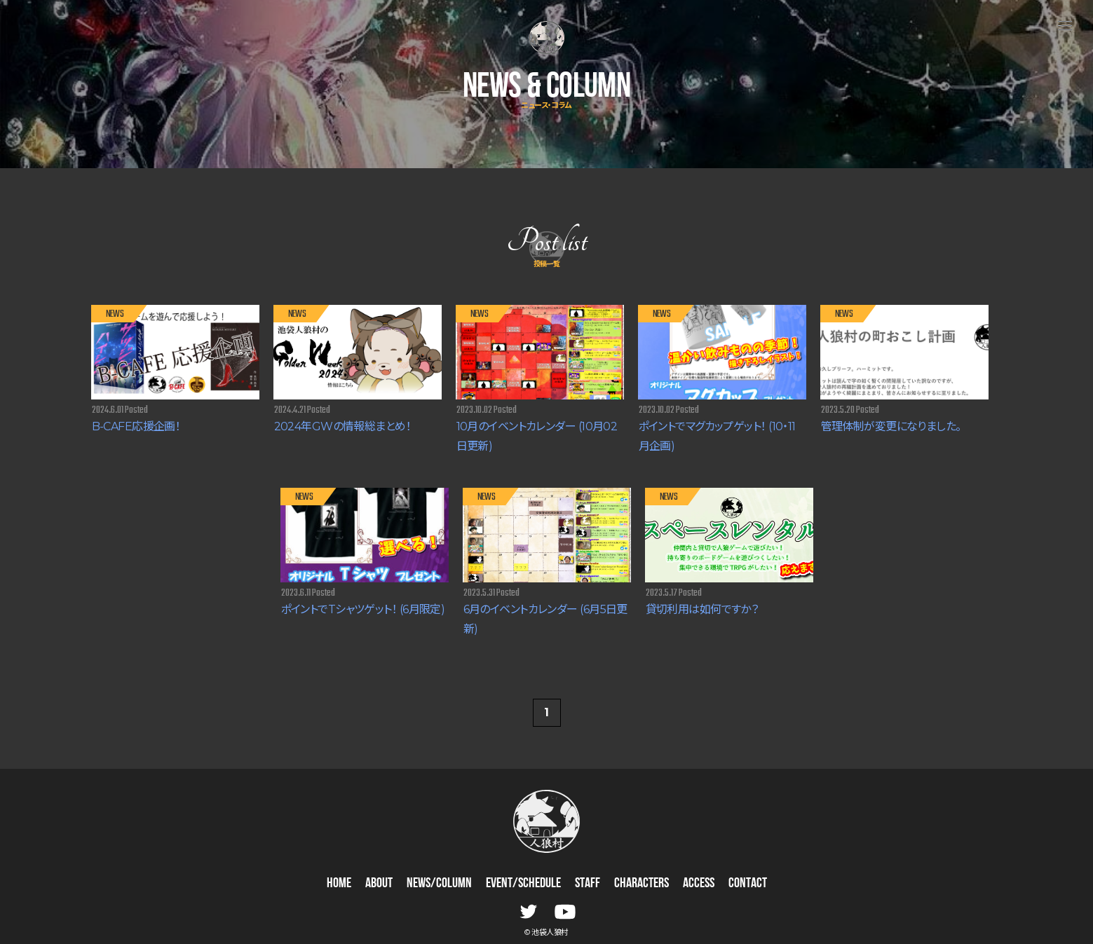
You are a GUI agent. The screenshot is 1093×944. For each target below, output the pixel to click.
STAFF (587, 884)
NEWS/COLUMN (439, 884)
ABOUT (379, 884)
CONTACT (747, 884)
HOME (339, 884)
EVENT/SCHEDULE (523, 884)
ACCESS (698, 884)
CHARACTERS (641, 884)
